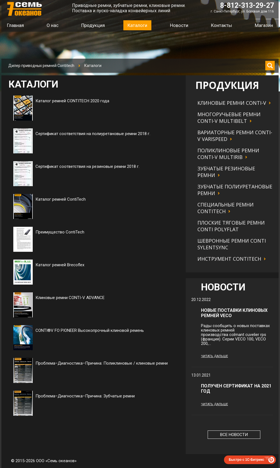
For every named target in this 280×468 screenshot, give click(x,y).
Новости (179, 25)
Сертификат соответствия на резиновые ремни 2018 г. (87, 166)
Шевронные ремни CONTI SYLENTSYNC (231, 244)
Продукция (93, 25)
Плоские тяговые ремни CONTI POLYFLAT (231, 226)
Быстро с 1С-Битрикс (246, 460)
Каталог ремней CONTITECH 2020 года (72, 100)
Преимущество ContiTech (59, 232)
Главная (15, 25)
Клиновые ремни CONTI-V (231, 102)
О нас (52, 25)
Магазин (264, 25)
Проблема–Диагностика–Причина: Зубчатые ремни (85, 396)
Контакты (221, 25)
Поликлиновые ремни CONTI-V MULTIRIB (228, 153)
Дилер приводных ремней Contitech (41, 65)
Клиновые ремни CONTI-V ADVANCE (70, 297)
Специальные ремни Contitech (225, 208)
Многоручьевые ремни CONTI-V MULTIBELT (229, 117)
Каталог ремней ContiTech (60, 199)
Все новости (234, 434)
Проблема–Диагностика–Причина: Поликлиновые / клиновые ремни (101, 363)
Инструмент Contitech (229, 258)
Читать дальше (214, 356)
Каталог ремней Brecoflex (59, 264)
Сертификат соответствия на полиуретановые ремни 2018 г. (92, 133)
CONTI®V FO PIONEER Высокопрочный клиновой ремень (89, 330)
